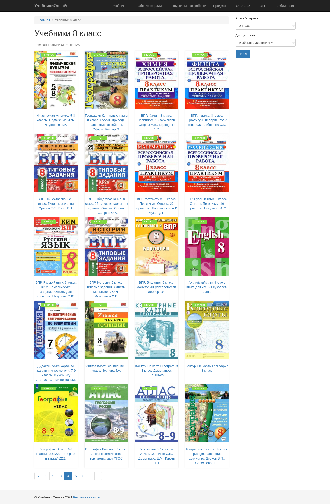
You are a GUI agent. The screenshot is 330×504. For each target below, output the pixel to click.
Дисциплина (245, 35)
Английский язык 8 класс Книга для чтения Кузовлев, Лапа (207, 287)
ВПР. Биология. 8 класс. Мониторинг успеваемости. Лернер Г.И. (156, 287)
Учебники (120, 6)
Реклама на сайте (86, 497)
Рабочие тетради (150, 6)
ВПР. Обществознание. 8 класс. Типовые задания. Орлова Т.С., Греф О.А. (56, 203)
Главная (44, 20)
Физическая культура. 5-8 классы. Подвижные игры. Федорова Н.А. (56, 120)
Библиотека (285, 6)
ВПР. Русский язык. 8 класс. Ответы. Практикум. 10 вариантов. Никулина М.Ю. (206, 203)
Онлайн (51, 5)
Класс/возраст (247, 18)
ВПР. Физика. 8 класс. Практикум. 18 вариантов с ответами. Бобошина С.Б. (207, 120)
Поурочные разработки (189, 6)
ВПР (265, 6)
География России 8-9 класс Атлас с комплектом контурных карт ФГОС (106, 453)
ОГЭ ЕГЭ (244, 6)
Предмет (221, 6)
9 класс (49, 305)
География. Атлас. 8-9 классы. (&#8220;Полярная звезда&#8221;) (56, 453)
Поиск (243, 54)
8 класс (49, 54)
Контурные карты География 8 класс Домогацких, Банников (156, 370)
